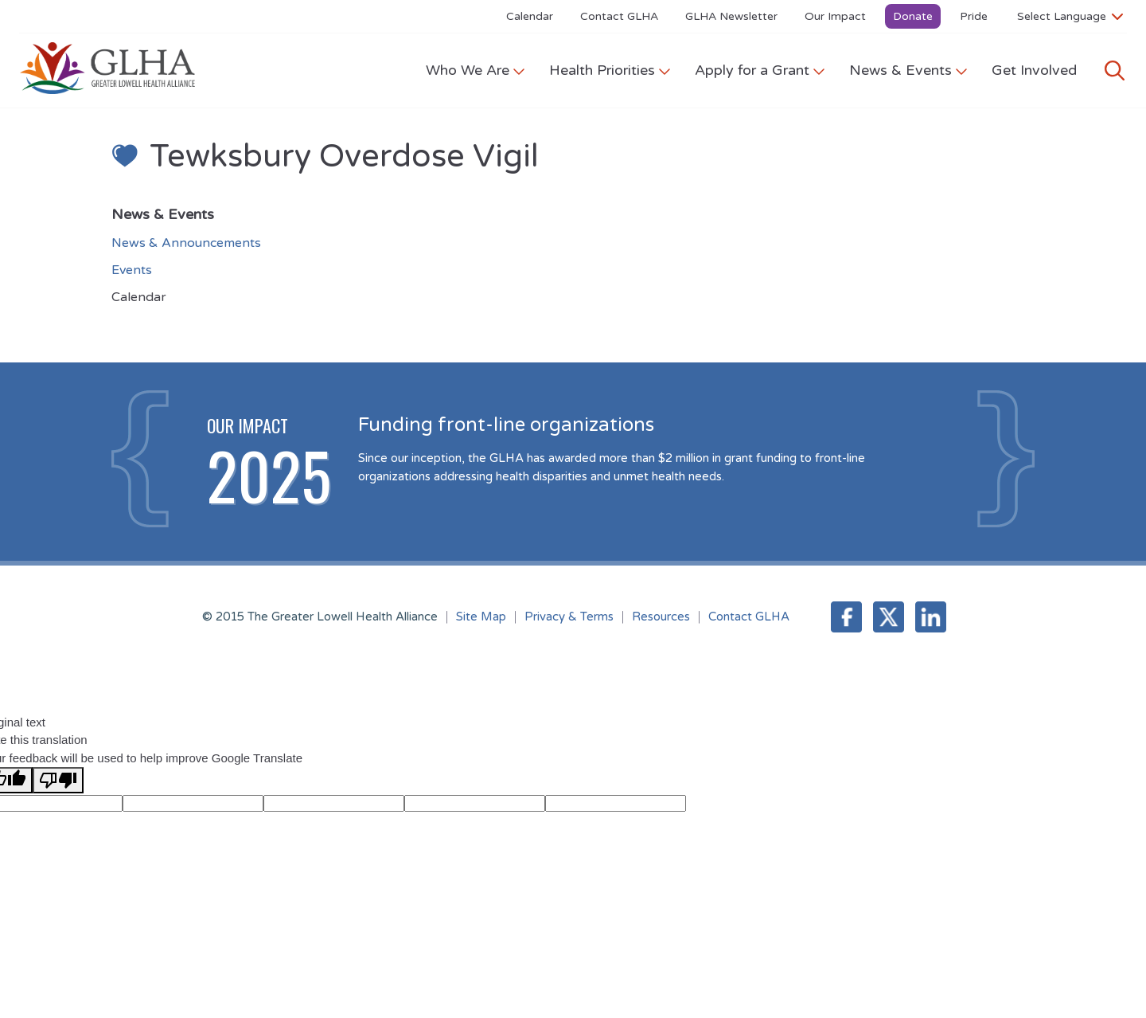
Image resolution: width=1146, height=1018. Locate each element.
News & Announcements (186, 243)
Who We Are (475, 70)
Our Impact (835, 16)
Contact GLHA (619, 16)
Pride (974, 16)
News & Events (908, 70)
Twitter (888, 616)
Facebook (846, 616)
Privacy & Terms (569, 616)
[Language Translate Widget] (1070, 15)
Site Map (481, 616)
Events (131, 270)
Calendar (529, 16)
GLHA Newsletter (731, 16)
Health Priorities (610, 70)
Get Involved (1034, 70)
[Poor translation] (58, 780)
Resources (661, 616)
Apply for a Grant (760, 70)
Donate (913, 16)
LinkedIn (930, 616)
